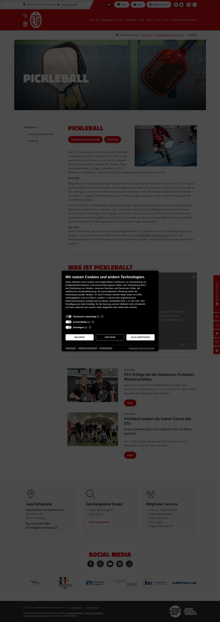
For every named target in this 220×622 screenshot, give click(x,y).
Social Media (80, 322)
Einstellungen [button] (106, 348)
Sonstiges (78, 327)
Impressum (71, 348)
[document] (110, 294)
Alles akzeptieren (140, 337)
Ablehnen (79, 337)
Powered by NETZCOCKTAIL (141, 348)
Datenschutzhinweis (87, 348)
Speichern (110, 337)
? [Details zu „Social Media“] (92, 322)
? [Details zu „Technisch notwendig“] (102, 316)
